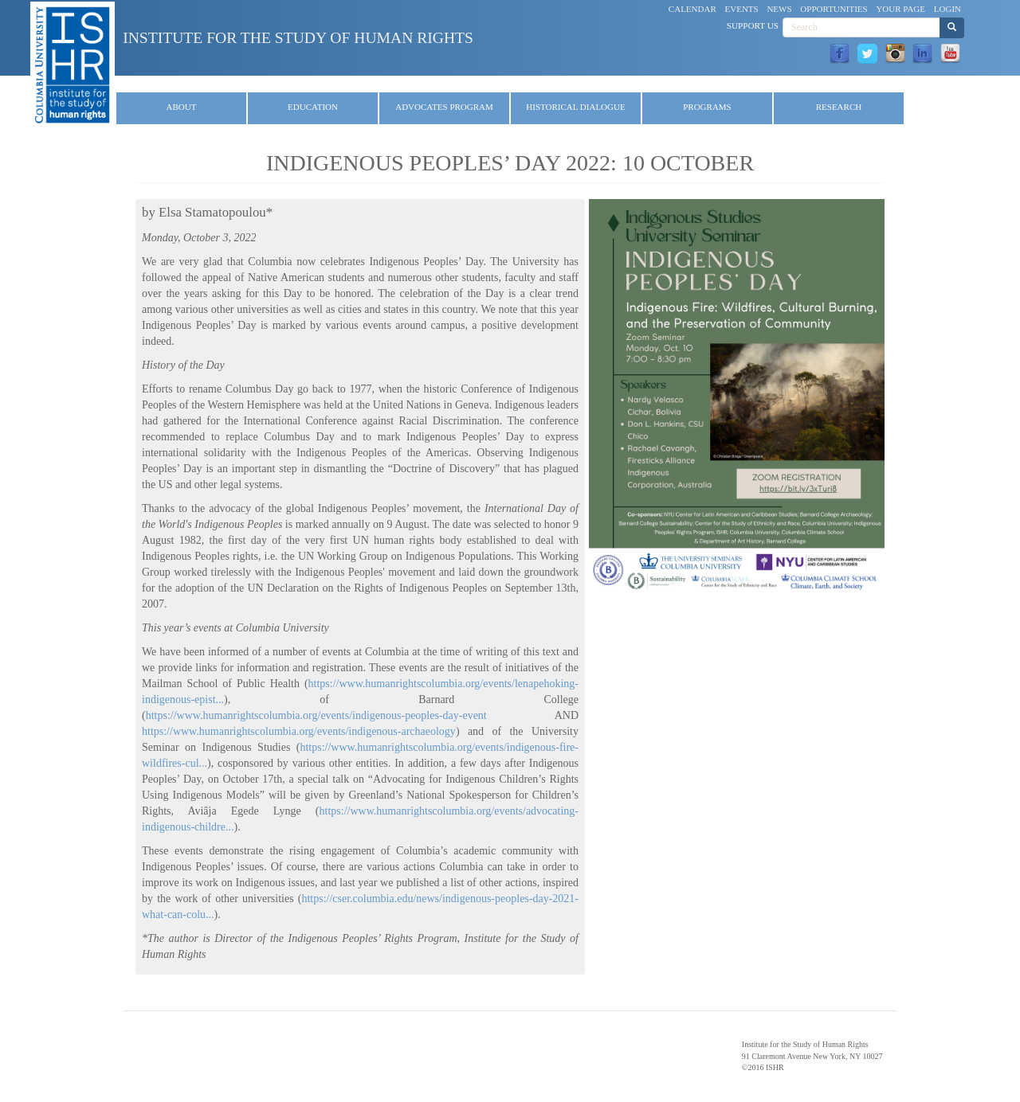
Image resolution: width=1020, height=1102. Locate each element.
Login (947, 9)
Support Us (753, 25)
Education (313, 106)
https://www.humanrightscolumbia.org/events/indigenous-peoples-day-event (316, 715)
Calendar (692, 9)
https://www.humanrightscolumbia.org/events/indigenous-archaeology (299, 731)
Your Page (900, 9)
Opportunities (833, 9)
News (779, 9)
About (182, 106)
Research (838, 106)
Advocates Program (444, 106)
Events (742, 9)
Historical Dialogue (575, 106)
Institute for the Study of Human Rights (298, 37)
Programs (707, 106)
